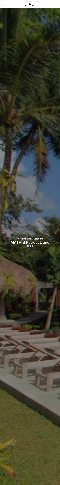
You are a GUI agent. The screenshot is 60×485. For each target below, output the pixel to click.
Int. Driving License (26, 1)
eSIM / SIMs (35, 1)
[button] (2, 5)
